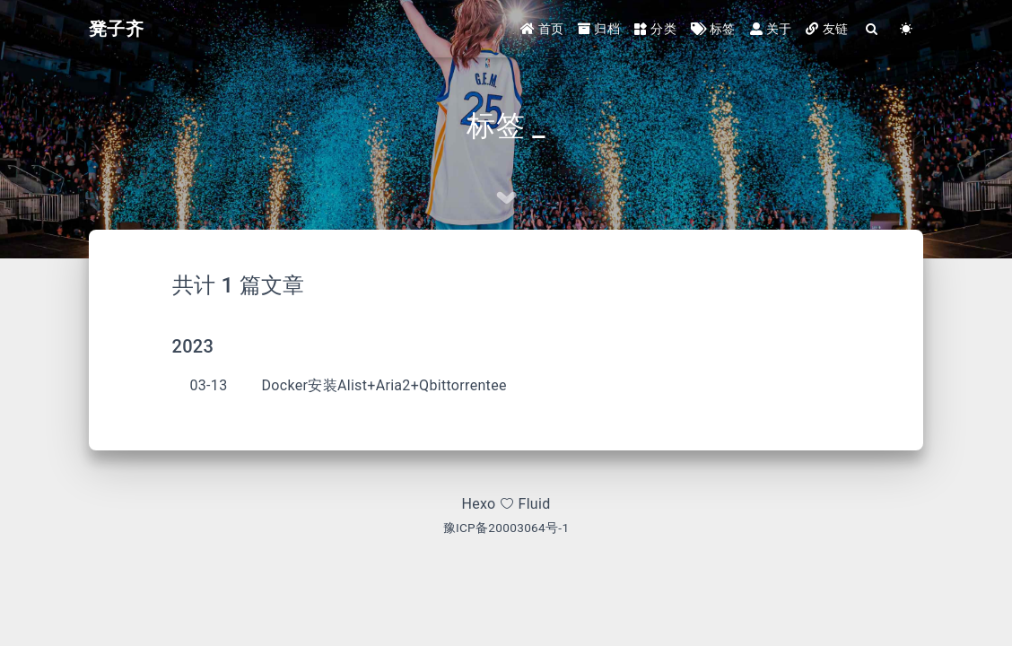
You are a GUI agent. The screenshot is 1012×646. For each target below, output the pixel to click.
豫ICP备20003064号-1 (506, 527)
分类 (655, 29)
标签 (713, 29)
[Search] (872, 29)
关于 (771, 29)
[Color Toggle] (906, 29)
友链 (827, 29)
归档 (599, 29)
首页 (542, 29)
